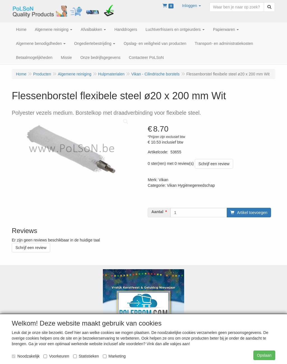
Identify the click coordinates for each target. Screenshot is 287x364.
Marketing (114, 356)
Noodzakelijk (26, 356)
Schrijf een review (214, 164)
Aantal (157, 212)
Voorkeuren (56, 356)
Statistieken (86, 356)
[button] (191, 5)
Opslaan (264, 355)
